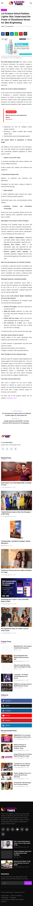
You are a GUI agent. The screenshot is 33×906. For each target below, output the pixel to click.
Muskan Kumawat (18, 661)
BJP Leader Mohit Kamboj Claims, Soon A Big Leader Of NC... (22, 843)
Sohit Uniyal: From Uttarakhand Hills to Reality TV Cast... (16, 484)
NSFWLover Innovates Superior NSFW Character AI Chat (23, 685)
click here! (9, 119)
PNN (15, 650)
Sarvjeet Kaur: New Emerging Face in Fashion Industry (22, 783)
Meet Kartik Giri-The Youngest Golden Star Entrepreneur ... (23, 647)
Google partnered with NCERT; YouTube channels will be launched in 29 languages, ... (16, 422)
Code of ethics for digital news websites (12, 899)
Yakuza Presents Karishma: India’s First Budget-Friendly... (22, 666)
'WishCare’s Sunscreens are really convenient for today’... (16, 571)
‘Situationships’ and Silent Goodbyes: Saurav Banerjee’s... (15, 542)
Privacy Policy (5, 895)
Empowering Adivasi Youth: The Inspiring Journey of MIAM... (22, 863)
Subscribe (28, 883)
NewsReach (4, 545)
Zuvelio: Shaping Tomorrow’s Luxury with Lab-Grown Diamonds (22, 774)
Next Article (16, 419)
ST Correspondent (6, 442)
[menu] (2, 3)
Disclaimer (13, 897)
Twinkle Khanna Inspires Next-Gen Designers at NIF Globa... (16, 513)
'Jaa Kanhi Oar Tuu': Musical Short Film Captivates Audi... (22, 764)
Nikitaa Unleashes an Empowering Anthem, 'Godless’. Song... (20, 746)
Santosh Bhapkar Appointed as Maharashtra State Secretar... (22, 853)
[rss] (3, 834)
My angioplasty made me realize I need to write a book (15, 629)
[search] (31, 3)
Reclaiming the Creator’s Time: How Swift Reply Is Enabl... (15, 600)
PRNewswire (4, 897)
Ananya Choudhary (18, 847)
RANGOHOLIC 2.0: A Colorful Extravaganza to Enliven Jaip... (22, 736)
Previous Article (16, 411)
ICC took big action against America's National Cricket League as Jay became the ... (16, 414)
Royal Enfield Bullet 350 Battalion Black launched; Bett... (21, 657)
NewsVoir (4, 901)
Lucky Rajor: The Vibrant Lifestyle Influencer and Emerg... (21, 676)
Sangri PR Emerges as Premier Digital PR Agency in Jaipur (23, 755)
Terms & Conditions (16, 895)
